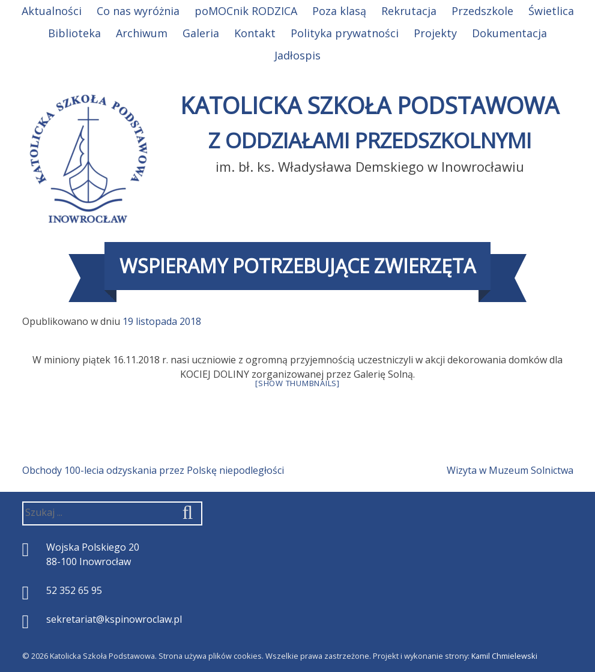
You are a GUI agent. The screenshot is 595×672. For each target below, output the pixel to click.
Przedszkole (482, 11)
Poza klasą (339, 11)
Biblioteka (74, 33)
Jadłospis (297, 55)
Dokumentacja (509, 33)
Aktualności (52, 11)
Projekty (435, 33)
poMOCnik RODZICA (246, 11)
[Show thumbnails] (297, 383)
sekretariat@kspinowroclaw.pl (114, 619)
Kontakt (255, 33)
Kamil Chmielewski (504, 655)
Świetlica (551, 11)
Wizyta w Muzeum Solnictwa (510, 470)
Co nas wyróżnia (138, 11)
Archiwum (142, 33)
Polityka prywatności (345, 33)
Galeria (201, 33)
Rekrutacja (408, 11)
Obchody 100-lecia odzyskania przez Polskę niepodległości (153, 470)
